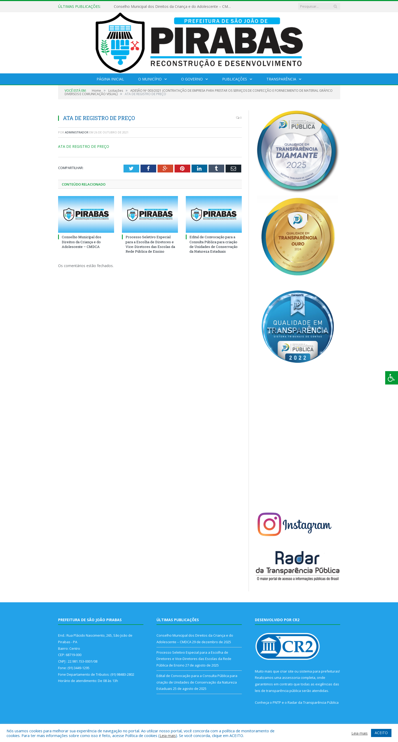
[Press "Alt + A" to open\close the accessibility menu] (391, 377)
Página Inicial (110, 79)
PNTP (277, 702)
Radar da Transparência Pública (313, 702)
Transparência (281, 79)
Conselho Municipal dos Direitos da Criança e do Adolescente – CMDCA (174, 6)
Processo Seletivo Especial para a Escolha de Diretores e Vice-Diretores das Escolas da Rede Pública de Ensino (150, 244)
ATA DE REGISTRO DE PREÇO (83, 146)
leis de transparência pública (278, 690)
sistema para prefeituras (319, 671)
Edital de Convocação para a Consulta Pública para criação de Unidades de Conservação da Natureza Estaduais (213, 244)
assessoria (291, 677)
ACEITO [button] (381, 732)
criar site (287, 671)
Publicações (234, 79)
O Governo (192, 79)
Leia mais (168, 735)
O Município (150, 79)
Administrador (76, 132)
